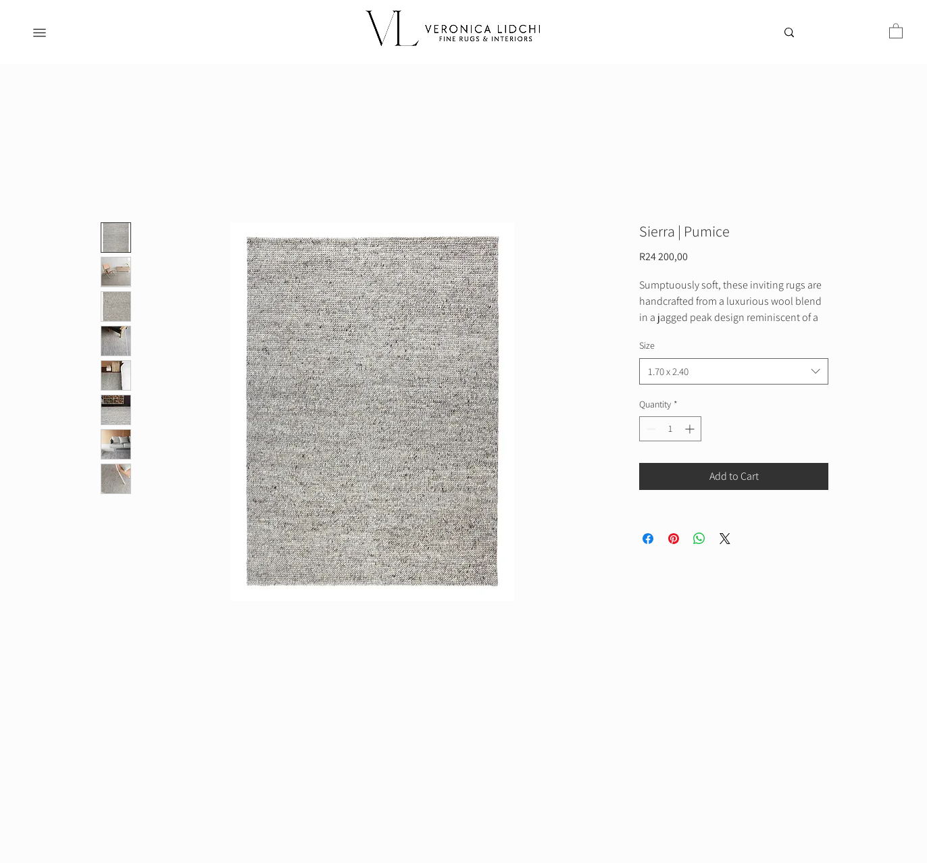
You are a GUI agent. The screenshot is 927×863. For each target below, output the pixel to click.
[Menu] (39, 33)
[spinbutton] (670, 429)
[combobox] (733, 371)
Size (647, 345)
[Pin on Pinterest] (674, 539)
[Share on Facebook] (648, 539)
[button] (896, 30)
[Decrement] (649, 429)
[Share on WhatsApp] (699, 539)
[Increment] (690, 429)
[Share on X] (725, 539)
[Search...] (817, 35)
